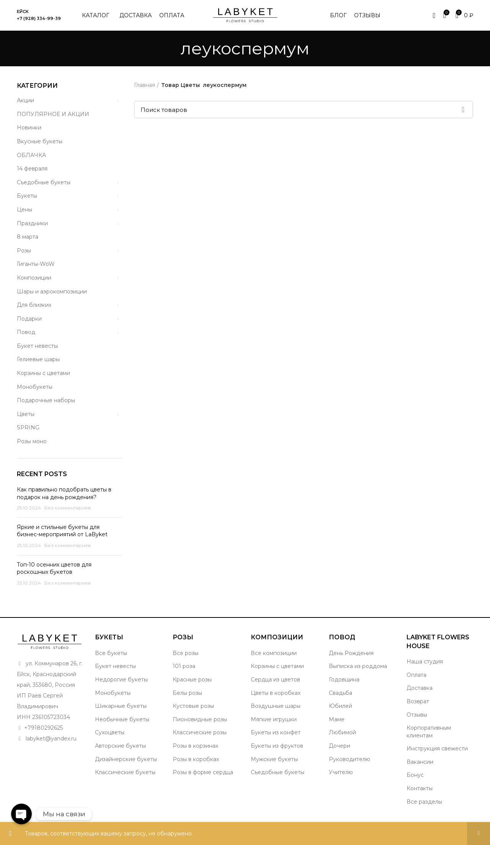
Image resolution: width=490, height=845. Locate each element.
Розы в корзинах (195, 745)
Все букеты (111, 653)
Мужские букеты (274, 759)
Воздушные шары (276, 706)
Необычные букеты (122, 719)
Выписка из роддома (358, 666)
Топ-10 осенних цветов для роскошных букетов (54, 568)
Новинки (29, 127)
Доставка (420, 688)
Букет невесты (37, 345)
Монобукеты (34, 386)
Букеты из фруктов (277, 745)
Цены (24, 209)
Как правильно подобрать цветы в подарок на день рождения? (64, 493)
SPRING (28, 427)
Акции (25, 100)
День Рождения (351, 653)
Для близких (34, 304)
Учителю (341, 772)
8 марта (27, 236)
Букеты (27, 195)
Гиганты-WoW (36, 263)
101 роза (184, 666)
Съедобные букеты (43, 182)
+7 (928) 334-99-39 (39, 18)
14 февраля (32, 168)
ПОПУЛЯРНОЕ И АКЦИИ (53, 114)
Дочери (339, 745)
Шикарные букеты (121, 706)
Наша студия (425, 661)
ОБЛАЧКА (31, 155)
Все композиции (274, 653)
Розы (24, 250)
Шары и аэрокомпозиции (52, 291)
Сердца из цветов (275, 679)
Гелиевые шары (38, 359)
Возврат (418, 701)
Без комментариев (67, 508)
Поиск (462, 109)
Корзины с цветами (43, 373)
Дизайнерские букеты (126, 759)
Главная (144, 85)
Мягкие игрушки (274, 719)
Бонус (415, 774)
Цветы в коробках (276, 692)
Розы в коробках (196, 759)
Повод (26, 332)
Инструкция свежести (437, 748)
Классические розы (200, 732)
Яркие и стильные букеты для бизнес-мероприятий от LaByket (62, 531)
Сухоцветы (109, 732)
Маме (337, 719)
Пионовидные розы (200, 719)
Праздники (32, 223)
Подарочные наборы (46, 400)
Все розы (185, 653)
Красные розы (192, 679)
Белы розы (187, 692)
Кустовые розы (193, 706)
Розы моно (32, 441)
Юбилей (340, 706)
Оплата (416, 674)
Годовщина (344, 679)
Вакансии (420, 761)
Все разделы (424, 801)
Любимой (342, 732)
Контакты (420, 788)
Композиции (34, 277)
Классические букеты (125, 772)
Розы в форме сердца (203, 772)
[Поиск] (304, 109)
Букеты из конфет (276, 732)
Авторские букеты (120, 745)
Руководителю (349, 759)
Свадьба (340, 692)
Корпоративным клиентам (429, 731)
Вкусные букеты (39, 141)
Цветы (25, 414)
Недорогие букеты (121, 679)
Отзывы (417, 714)
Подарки (29, 318)
